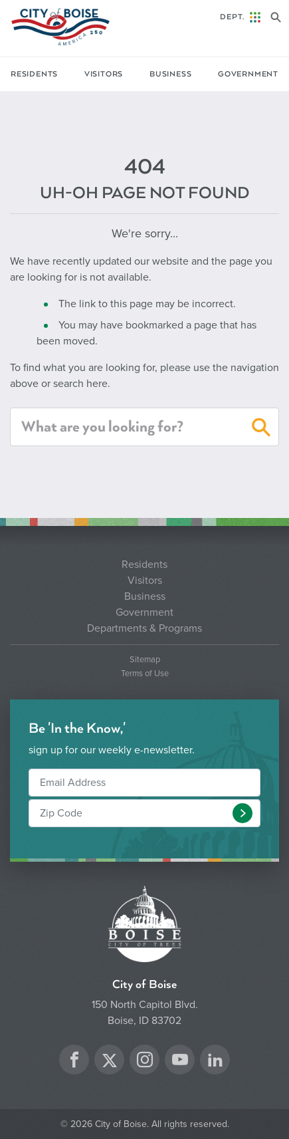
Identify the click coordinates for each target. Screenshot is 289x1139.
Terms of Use (145, 674)
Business (170, 74)
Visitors (103, 74)
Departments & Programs (144, 628)
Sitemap (145, 660)
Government (248, 74)
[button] (261, 429)
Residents (34, 74)
